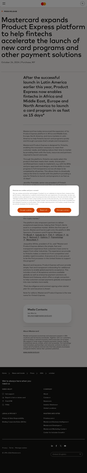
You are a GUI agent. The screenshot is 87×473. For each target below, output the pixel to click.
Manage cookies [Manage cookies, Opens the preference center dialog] (63, 210)
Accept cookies (26, 210)
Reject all (43, 210)
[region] (44, 200)
